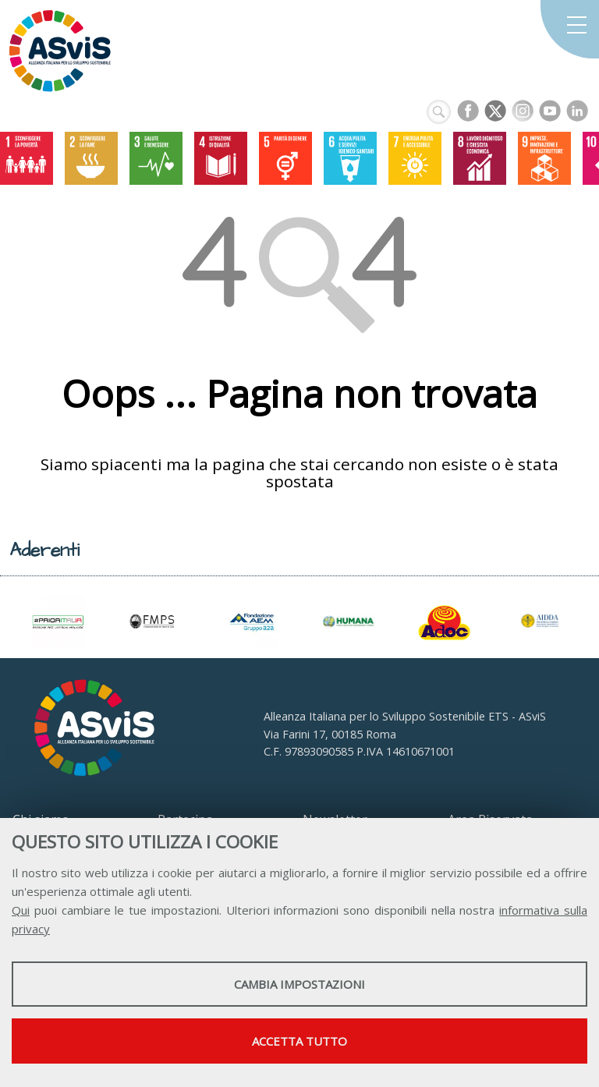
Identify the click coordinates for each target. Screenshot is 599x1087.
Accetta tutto (299, 1041)
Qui (21, 910)
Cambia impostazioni (299, 984)
